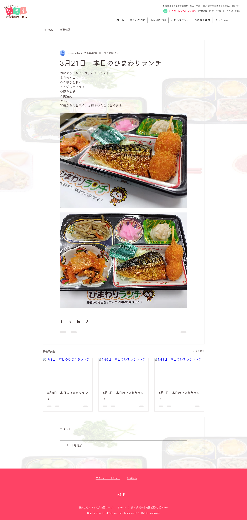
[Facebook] (124, 495)
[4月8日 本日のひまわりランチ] (68, 372)
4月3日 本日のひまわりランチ (179, 396)
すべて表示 (198, 351)
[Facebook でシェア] (61, 321)
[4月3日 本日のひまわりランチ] (179, 372)
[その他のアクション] (185, 53)
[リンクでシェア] (86, 321)
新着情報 (65, 29)
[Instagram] (119, 495)
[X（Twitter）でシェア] (70, 321)
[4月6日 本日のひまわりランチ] (123, 372)
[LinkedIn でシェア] (78, 321)
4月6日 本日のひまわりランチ (123, 396)
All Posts (48, 29)
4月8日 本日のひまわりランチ (67, 396)
